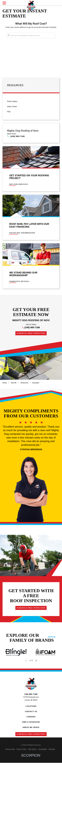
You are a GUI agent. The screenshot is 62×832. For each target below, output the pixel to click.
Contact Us (31, 711)
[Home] (31, 5)
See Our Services (18, 184)
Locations (31, 706)
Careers (31, 717)
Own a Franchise (31, 722)
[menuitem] (31, 101)
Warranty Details (19, 281)
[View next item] (36, 660)
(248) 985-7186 (17, 136)
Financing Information (22, 233)
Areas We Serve (31, 727)
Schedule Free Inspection (31, 333)
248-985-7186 (31, 694)
